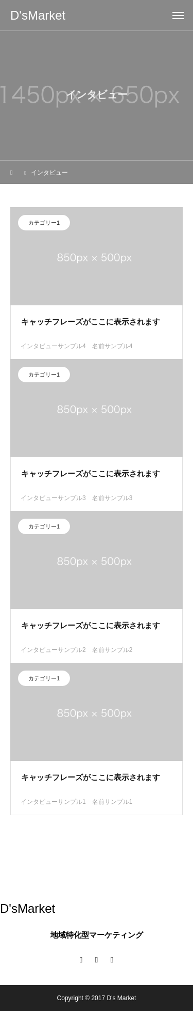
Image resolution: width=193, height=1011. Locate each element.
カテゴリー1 (44, 224)
